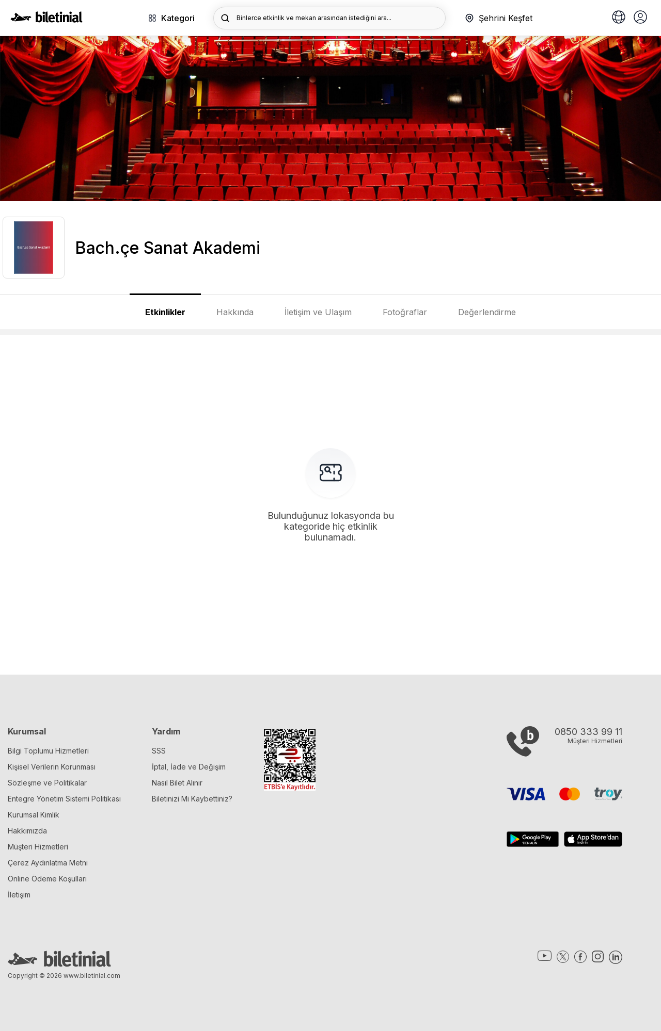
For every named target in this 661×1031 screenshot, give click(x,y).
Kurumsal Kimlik (33, 814)
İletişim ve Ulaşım (318, 312)
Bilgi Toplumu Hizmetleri (48, 750)
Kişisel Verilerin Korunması (52, 766)
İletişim (19, 894)
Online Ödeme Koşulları (47, 878)
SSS (159, 750)
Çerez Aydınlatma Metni (48, 862)
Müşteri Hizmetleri (38, 846)
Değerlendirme (487, 312)
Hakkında (235, 312)
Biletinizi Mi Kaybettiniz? (192, 798)
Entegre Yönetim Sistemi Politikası (64, 798)
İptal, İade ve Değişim (189, 766)
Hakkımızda (27, 830)
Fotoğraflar (405, 312)
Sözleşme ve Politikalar (47, 782)
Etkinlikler (165, 312)
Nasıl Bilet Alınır (177, 782)
